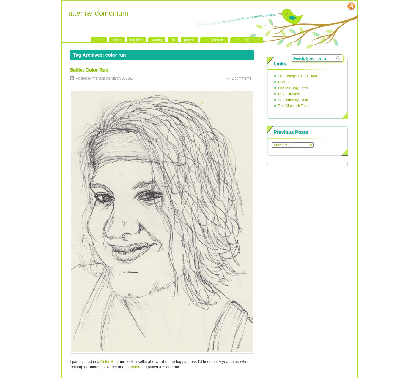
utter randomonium (98, 13)
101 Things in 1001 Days (298, 76)
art (173, 40)
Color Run (109, 361)
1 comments (241, 78)
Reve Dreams (289, 94)
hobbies (136, 40)
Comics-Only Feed (293, 88)
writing (157, 40)
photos (189, 40)
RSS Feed (351, 6)
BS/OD (283, 82)
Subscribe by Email (293, 100)
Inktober (137, 367)
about (116, 40)
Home (98, 40)
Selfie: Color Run (89, 69)
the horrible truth (246, 40)
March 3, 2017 (122, 78)
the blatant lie (214, 40)
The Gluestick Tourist (294, 106)
